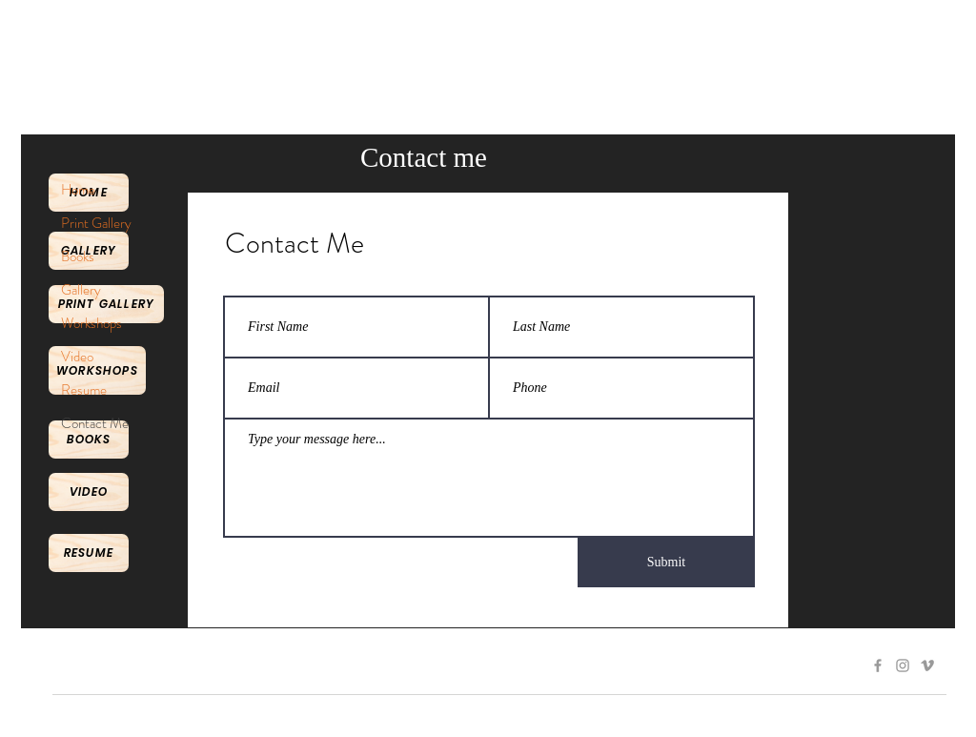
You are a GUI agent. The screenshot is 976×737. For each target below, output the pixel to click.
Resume (84, 389)
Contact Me (95, 423)
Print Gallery (96, 223)
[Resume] (89, 553)
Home (78, 189)
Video (77, 356)
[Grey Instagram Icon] (902, 665)
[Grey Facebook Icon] (877, 665)
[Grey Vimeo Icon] (927, 665)
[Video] (89, 492)
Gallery (81, 289)
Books (77, 256)
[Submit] (666, 562)
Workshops (91, 323)
